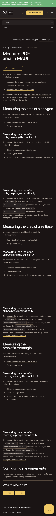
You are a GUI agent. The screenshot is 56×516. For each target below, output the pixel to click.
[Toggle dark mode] (23, 13)
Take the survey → (36, 5)
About (5, 512)
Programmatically (14, 126)
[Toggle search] (46, 13)
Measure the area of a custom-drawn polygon (26, 82)
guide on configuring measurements (22, 476)
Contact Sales (35, 13)
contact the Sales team (38, 94)
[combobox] (21, 68)
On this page (47, 40)
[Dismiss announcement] (52, 3)
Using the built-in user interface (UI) (22, 122)
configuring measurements (14, 218)
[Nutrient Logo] (8, 13)
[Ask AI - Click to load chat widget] (49, 509)
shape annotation (18, 201)
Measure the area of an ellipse (20, 86)
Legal (19, 512)
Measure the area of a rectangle (20, 89)
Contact (11, 512)
